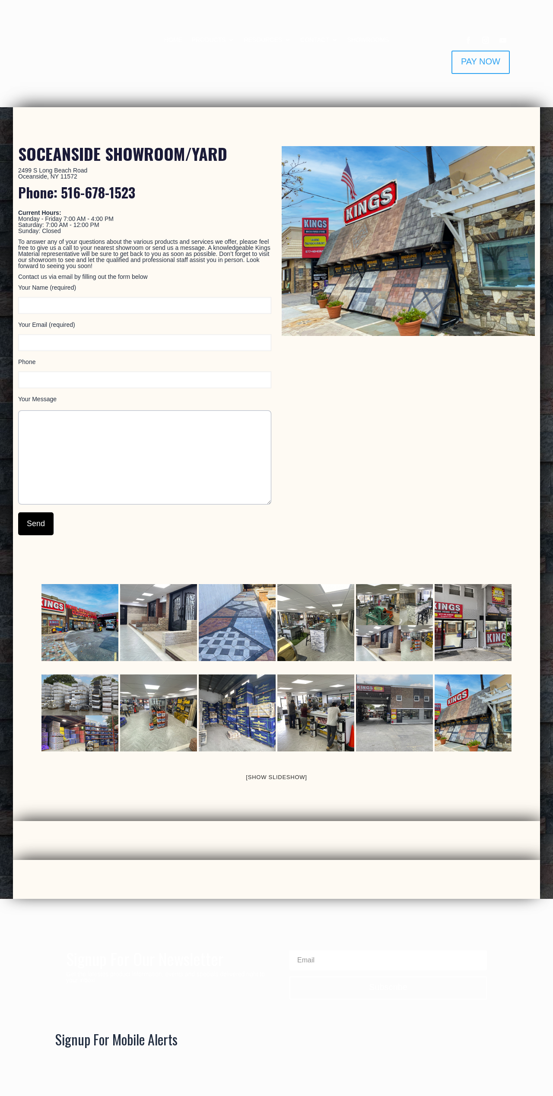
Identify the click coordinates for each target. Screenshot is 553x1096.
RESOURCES (263, 40)
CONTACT (314, 40)
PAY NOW (480, 61)
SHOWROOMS (368, 40)
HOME (173, 40)
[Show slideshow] (276, 777)
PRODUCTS (209, 40)
